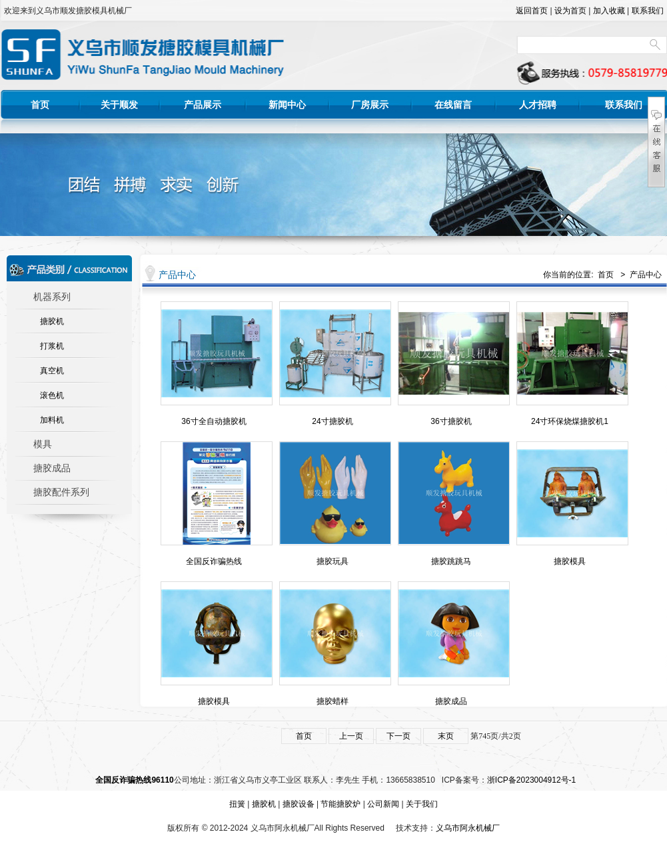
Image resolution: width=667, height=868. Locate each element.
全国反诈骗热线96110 (134, 780)
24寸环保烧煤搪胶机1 (569, 421)
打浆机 (52, 346)
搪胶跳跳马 (451, 561)
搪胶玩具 (332, 561)
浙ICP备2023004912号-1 (531, 780)
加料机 (52, 420)
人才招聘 (537, 104)
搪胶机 (52, 321)
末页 (446, 736)
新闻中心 (287, 104)
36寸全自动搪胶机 (213, 421)
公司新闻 (383, 804)
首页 (40, 104)
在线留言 (453, 104)
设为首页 (570, 10)
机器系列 (52, 297)
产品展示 (202, 104)
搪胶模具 (570, 561)
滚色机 (52, 395)
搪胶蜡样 (332, 701)
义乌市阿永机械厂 (468, 828)
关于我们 (422, 804)
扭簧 (237, 804)
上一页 (351, 736)
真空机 (52, 370)
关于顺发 (119, 104)
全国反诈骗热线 (214, 561)
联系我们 (648, 10)
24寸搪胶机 (332, 421)
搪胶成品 (52, 468)
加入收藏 (609, 10)
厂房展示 (369, 104)
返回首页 (532, 10)
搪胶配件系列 (61, 492)
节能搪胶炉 (340, 804)
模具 (42, 444)
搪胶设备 (299, 804)
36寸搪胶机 (450, 421)
